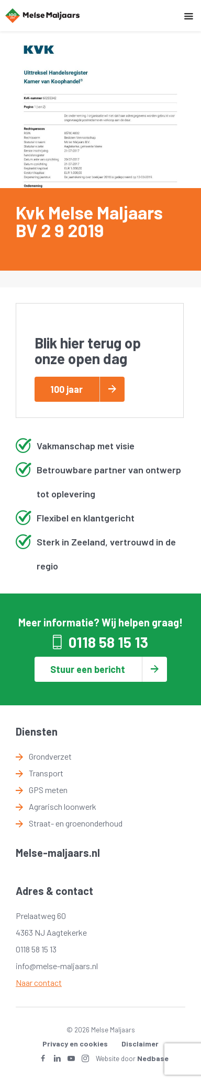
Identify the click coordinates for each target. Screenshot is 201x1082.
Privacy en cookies (75, 1043)
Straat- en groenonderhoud (75, 823)
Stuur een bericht (87, 669)
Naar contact (39, 982)
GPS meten (48, 790)
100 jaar (66, 389)
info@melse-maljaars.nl (57, 966)
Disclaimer (140, 1043)
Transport (46, 773)
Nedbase (153, 1058)
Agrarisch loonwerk (62, 806)
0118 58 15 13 (108, 642)
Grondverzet (50, 756)
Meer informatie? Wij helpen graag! (100, 622)
